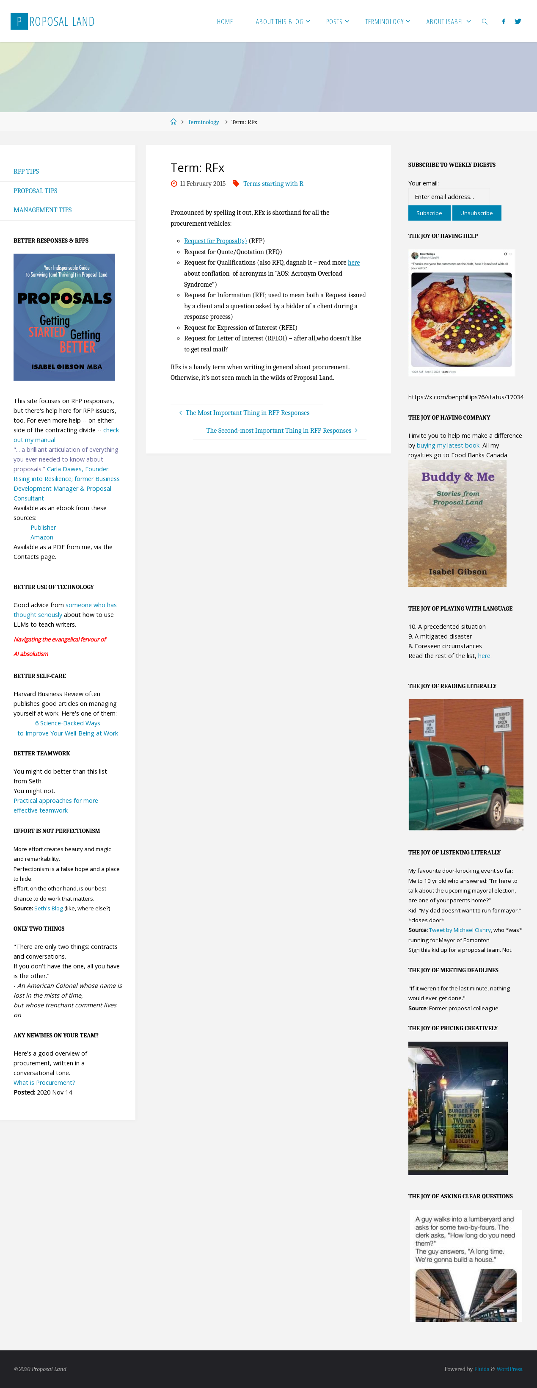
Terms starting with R (273, 184)
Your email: (423, 183)
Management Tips (43, 210)
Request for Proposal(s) (216, 241)
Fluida (480, 1369)
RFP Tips (26, 171)
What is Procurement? (44, 1082)
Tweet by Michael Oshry (460, 930)
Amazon (41, 538)
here (354, 262)
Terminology (203, 122)
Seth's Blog (48, 908)
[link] (485, 21)
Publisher (43, 527)
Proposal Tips (36, 191)
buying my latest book (448, 445)
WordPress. (509, 1369)
